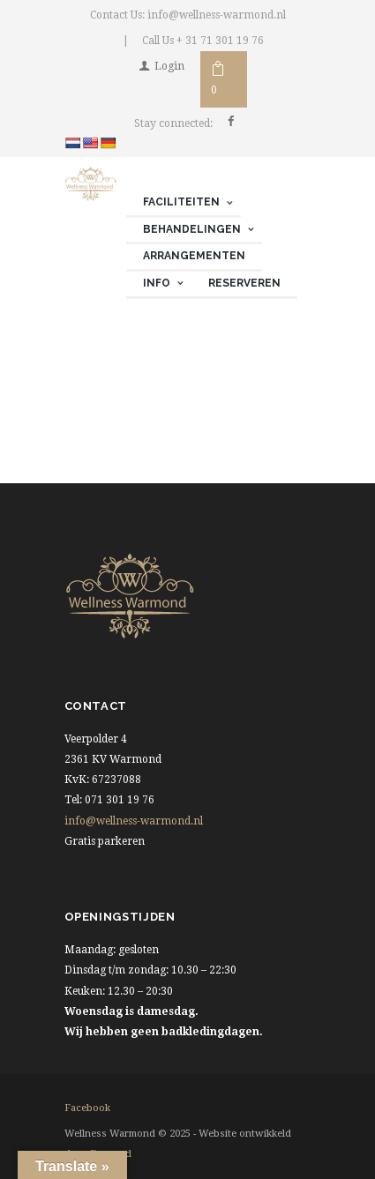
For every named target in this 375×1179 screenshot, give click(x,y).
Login (169, 66)
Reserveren (244, 283)
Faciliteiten (181, 202)
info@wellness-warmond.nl (133, 821)
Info (156, 283)
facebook (87, 1108)
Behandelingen (192, 229)
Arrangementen (194, 256)
